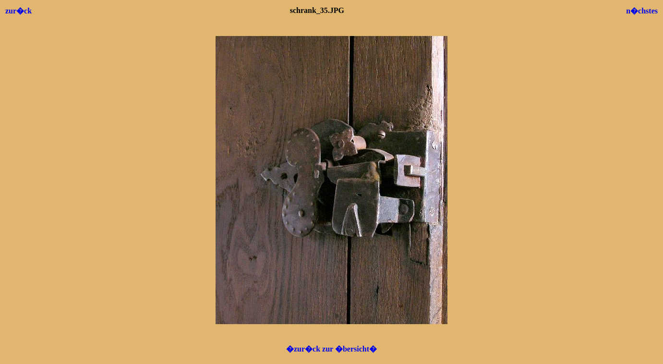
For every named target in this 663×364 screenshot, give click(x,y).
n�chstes (642, 11)
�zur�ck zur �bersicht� (331, 349)
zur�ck (18, 11)
